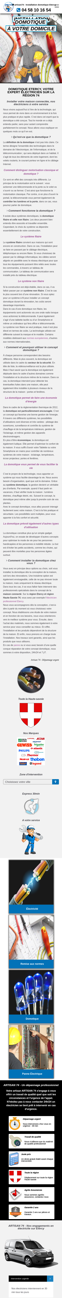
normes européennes (37, 338)
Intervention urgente (20, 1279)
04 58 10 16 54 (36, 10)
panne (17, 645)
